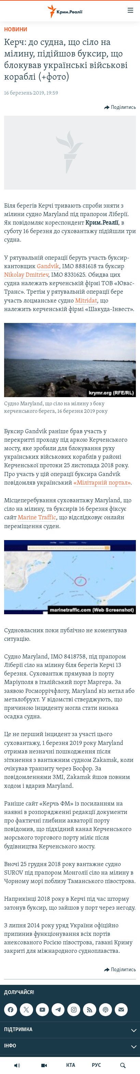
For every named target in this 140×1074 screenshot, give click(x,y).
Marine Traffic (37, 518)
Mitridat (86, 301)
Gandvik (48, 266)
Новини (15, 30)
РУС (96, 1065)
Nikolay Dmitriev (26, 275)
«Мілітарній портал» (101, 483)
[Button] (120, 107)
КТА (70, 1065)
